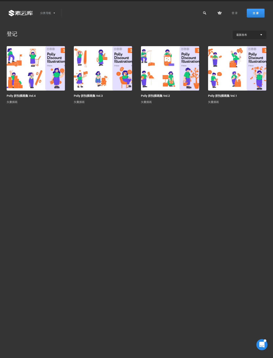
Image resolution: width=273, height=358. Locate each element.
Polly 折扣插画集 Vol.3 (88, 95)
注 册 (256, 13)
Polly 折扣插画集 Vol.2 (155, 95)
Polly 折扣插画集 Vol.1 (222, 95)
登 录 (235, 13)
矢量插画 (12, 102)
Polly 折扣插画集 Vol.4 (21, 95)
